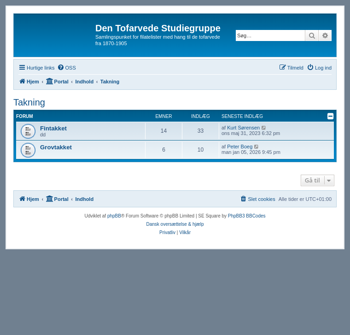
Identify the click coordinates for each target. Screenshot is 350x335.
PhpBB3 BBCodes (247, 215)
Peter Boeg (239, 146)
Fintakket (53, 128)
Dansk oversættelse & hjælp (175, 224)
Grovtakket (56, 147)
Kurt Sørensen (243, 127)
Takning (29, 102)
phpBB (114, 215)
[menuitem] (66, 67)
